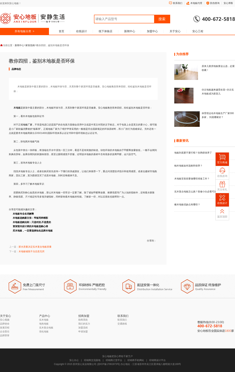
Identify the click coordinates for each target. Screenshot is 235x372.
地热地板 (44, 323)
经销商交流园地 (92, 360)
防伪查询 (215, 3)
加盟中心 (152, 31)
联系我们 (177, 3)
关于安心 (175, 31)
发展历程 (4, 327)
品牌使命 (4, 323)
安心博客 (228, 3)
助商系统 (83, 319)
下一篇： (26, 251)
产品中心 (44, 315)
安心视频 (4, 319)
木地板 (87, 154)
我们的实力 (84, 323)
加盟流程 (83, 327)
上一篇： (30, 246)
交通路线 (122, 323)
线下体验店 (105, 31)
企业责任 (4, 331)
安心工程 (197, 31)
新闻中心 (129, 31)
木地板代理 (196, 3)
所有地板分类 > (24, 31)
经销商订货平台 (114, 360)
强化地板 (44, 331)
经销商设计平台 (157, 360)
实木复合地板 (46, 327)
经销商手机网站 (135, 360)
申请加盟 (83, 331)
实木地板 (44, 319)
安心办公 (74, 360)
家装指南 (30, 45)
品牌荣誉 (4, 335)
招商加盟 (83, 315)
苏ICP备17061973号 (108, 364)
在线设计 (81, 31)
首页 (61, 31)
